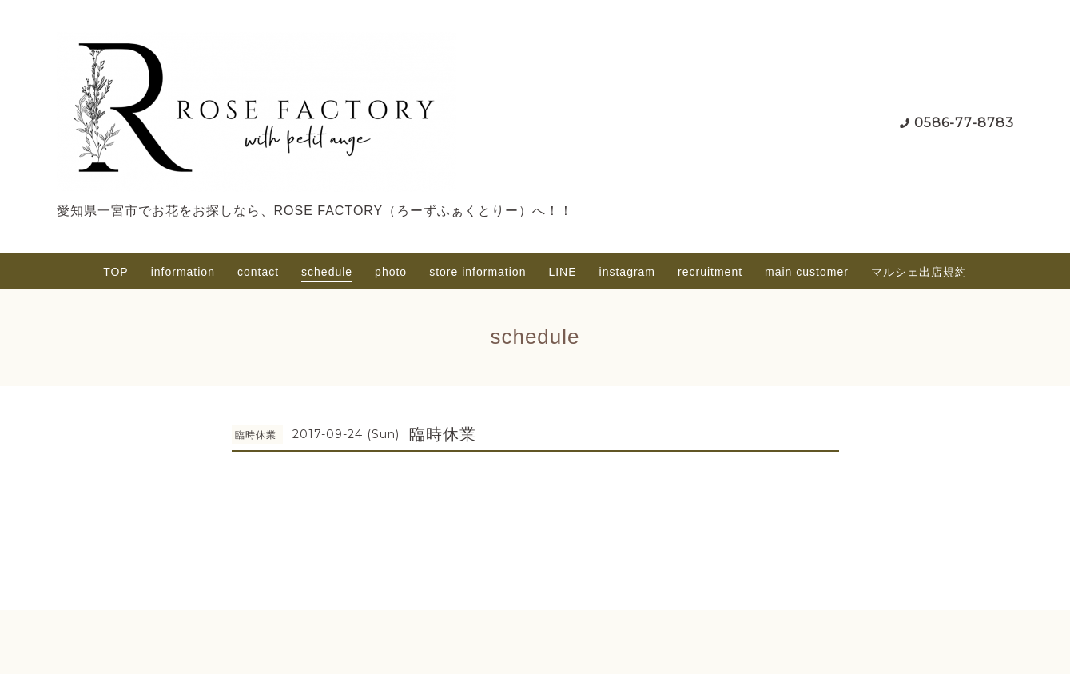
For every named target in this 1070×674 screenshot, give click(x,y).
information (183, 271)
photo (391, 271)
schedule (326, 271)
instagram (627, 271)
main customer (807, 271)
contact (258, 271)
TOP (116, 271)
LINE (562, 271)
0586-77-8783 (964, 122)
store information (477, 271)
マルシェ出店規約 (919, 271)
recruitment (710, 271)
